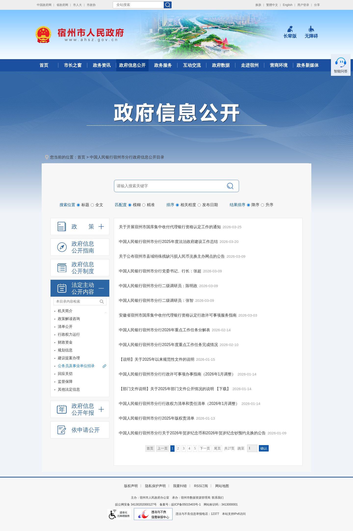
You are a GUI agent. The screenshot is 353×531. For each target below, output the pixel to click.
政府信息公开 (132, 65)
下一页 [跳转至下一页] (205, 448)
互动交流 (192, 65)
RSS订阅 (201, 486)
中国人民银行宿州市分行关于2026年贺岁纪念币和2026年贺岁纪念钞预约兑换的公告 (193, 433)
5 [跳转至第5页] (195, 448)
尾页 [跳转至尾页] (217, 448)
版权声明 (131, 486)
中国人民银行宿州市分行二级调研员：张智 (156, 300)
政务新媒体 (308, 65)
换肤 (258, 5)
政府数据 (221, 65)
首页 (43, 65)
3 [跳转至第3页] (184, 448)
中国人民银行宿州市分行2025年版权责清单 (157, 418)
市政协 (91, 5)
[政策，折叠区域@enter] (79, 226)
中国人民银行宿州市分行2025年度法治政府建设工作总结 (169, 241)
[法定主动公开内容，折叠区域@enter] (79, 288)
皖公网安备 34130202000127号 (136, 504)
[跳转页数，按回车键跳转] (252, 448)
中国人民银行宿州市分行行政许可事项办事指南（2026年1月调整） (178, 374)
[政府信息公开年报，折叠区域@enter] (79, 409)
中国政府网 (44, 5)
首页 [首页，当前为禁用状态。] (150, 448)
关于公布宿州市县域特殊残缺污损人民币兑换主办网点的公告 (172, 256)
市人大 (77, 5)
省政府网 (62, 5)
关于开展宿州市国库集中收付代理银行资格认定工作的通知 (170, 227)
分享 (317, 5)
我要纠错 (180, 486)
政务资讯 (102, 65)
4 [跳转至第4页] (189, 448)
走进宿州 (250, 65)
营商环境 (279, 65)
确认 (263, 448)
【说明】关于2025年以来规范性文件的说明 (157, 359)
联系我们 (218, 497)
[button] (290, 32)
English (287, 5)
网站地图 (222, 486)
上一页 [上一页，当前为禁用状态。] (162, 448)
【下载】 (223, 389)
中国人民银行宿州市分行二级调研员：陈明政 (158, 286)
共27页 (229, 448)
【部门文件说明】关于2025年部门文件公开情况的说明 (167, 389)
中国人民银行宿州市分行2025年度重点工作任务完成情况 (169, 345)
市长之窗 (73, 65)
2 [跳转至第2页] (178, 448)
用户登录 (303, 5)
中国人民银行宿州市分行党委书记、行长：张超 (160, 271)
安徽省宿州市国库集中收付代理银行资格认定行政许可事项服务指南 (178, 315)
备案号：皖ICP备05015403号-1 (180, 504)
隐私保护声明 (155, 486)
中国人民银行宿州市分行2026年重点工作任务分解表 (165, 330)
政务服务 (163, 65)
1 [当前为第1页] (172, 448)
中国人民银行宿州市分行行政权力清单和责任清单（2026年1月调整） (180, 403)
